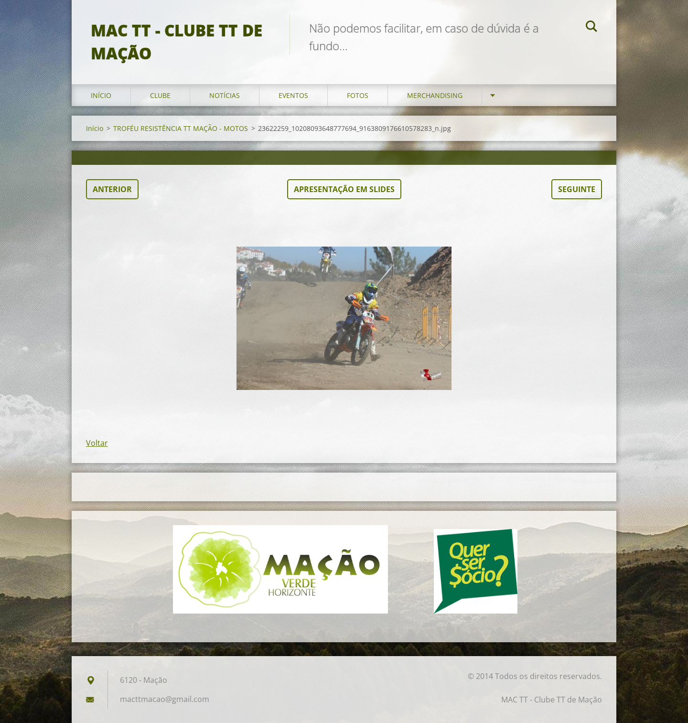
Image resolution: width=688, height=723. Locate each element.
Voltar (97, 443)
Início (101, 95)
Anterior (112, 189)
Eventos (293, 95)
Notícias (224, 95)
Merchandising (434, 95)
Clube (160, 95)
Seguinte (576, 189)
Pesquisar (591, 27)
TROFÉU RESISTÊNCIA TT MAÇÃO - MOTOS (180, 128)
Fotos (357, 95)
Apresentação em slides (344, 189)
